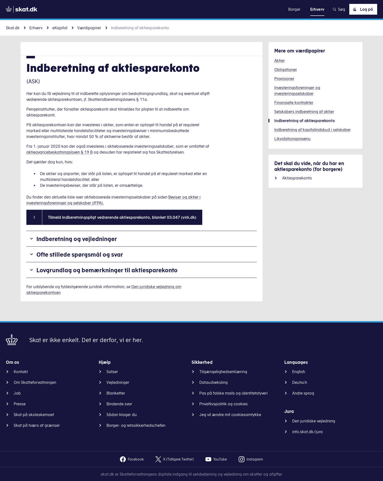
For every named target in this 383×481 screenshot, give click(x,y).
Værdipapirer (89, 28)
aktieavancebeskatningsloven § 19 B (59, 152)
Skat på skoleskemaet (34, 414)
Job (17, 393)
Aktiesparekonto (297, 178)
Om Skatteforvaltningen (35, 382)
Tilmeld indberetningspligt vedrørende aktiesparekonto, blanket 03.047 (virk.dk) (122, 217)
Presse (20, 404)
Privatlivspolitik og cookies (223, 404)
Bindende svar (119, 404)
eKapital (59, 28)
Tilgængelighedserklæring (223, 371)
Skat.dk (13, 28)
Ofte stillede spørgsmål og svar (79, 254)
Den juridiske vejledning (313, 421)
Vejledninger (117, 382)
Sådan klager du (121, 414)
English (298, 371)
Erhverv (36, 28)
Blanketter (115, 393)
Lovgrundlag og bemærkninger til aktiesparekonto (107, 270)
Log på (362, 9)
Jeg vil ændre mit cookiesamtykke (230, 414)
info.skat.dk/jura (307, 431)
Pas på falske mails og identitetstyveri (233, 393)
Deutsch (299, 382)
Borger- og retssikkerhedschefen (135, 425)
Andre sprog (303, 393)
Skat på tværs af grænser (37, 425)
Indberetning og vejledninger (76, 238)
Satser (112, 371)
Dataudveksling (213, 382)
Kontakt (21, 371)
